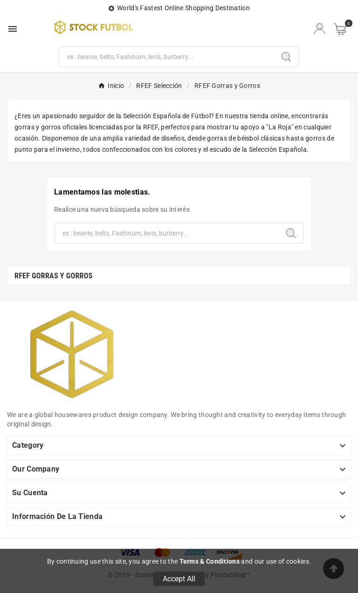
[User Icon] (319, 28)
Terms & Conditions (209, 561)
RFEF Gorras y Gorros (53, 275)
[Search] (286, 57)
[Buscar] (167, 57)
